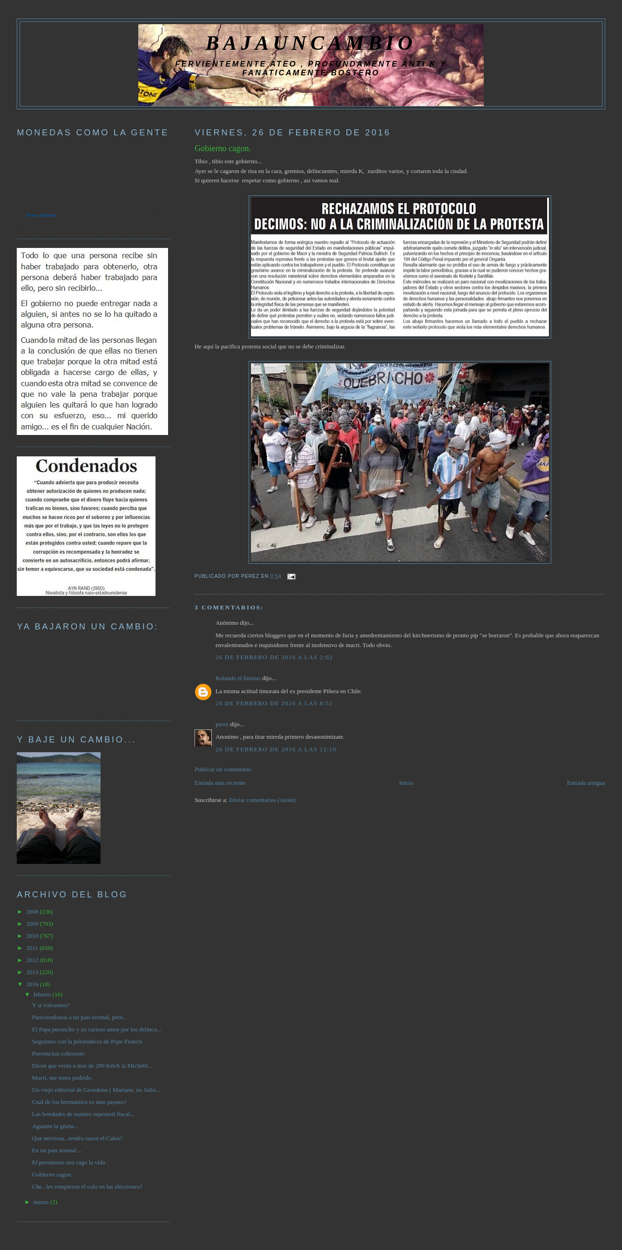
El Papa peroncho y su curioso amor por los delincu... (97, 1029)
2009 (33, 923)
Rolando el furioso (238, 678)
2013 (33, 972)
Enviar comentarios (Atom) (262, 799)
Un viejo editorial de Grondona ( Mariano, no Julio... (96, 1089)
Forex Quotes (40, 215)
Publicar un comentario (223, 769)
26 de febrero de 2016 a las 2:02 (274, 657)
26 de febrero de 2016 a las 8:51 (274, 703)
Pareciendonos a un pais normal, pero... (80, 1017)
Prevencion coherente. (59, 1053)
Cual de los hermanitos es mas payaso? (79, 1101)
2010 (33, 935)
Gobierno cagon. (223, 148)
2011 (33, 947)
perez (222, 724)
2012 (33, 959)
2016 (33, 984)
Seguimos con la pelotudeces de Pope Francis (87, 1041)
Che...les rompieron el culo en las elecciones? (87, 1186)
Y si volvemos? (50, 1005)
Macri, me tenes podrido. (62, 1077)
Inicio (406, 782)
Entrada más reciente (220, 782)
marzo (42, 1201)
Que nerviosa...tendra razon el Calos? (77, 1138)
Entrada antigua (586, 782)
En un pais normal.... (57, 1150)
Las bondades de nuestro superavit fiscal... (83, 1113)
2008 (33, 911)
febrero (43, 994)
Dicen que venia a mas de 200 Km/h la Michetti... (92, 1065)
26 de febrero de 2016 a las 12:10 (276, 749)
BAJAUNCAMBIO (310, 43)
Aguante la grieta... (55, 1126)
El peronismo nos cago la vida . (70, 1162)
